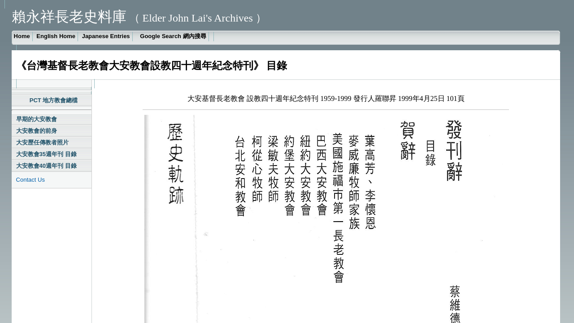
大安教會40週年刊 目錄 (46, 165)
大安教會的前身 (36, 130)
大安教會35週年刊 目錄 (46, 154)
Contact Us (30, 179)
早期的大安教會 (36, 119)
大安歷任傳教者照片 (42, 142)
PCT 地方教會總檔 (54, 100)
